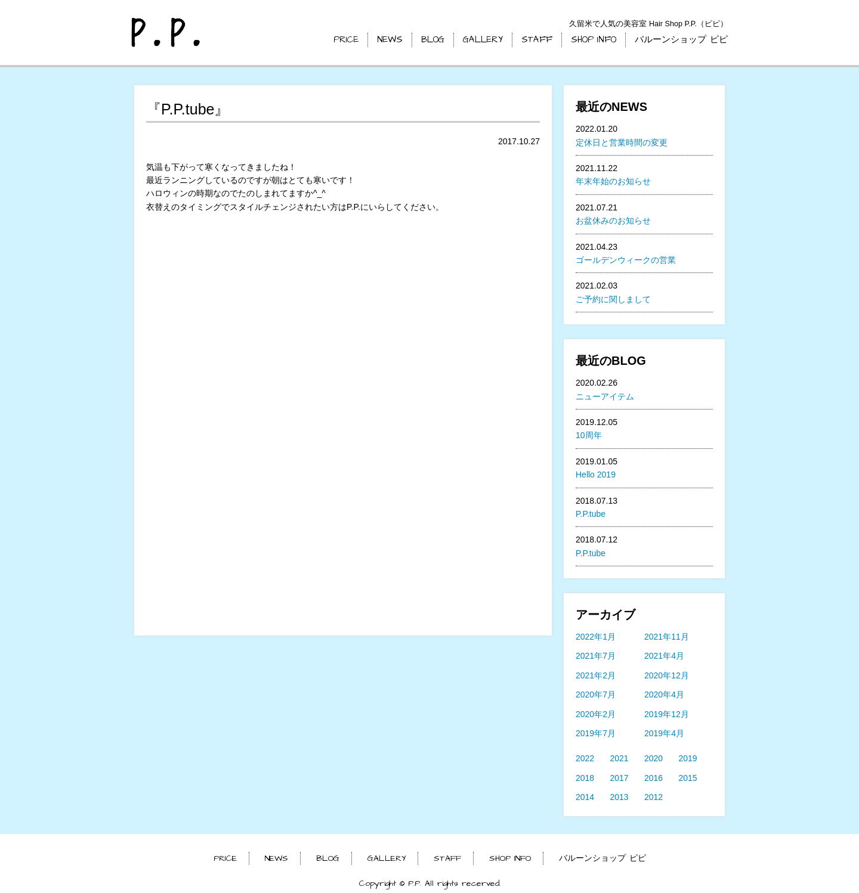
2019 (688, 758)
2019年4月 (664, 733)
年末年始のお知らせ (613, 181)
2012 (653, 797)
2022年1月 (596, 636)
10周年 (589, 435)
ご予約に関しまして (613, 299)
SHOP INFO (593, 39)
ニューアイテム (605, 396)
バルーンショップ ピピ (681, 39)
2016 (653, 778)
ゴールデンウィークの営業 (626, 260)
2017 (619, 778)
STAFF (536, 39)
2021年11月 (666, 636)
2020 (653, 758)
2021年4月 (664, 656)
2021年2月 (596, 675)
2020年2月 (596, 714)
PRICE (346, 39)
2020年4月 (664, 694)
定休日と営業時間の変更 (622, 142)
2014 (585, 797)
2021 (619, 758)
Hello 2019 (596, 474)
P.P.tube (590, 514)
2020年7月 (596, 694)
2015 (688, 778)
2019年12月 (666, 714)
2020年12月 (666, 675)
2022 (585, 758)
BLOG (432, 39)
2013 (619, 797)
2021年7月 (596, 656)
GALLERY (483, 39)
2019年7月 (596, 733)
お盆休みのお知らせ (613, 220)
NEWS (390, 39)
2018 (585, 778)
